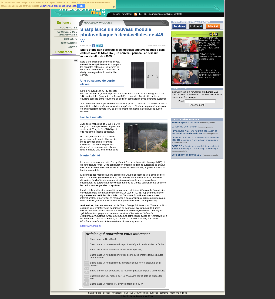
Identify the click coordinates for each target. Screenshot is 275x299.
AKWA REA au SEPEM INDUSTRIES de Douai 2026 (210, 56)
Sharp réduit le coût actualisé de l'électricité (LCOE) (116, 249)
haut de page (94, 292)
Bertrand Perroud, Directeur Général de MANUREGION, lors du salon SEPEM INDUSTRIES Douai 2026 (209, 44)
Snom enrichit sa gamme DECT (187, 155)
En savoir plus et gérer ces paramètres (58, 6)
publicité (167, 14)
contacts (178, 14)
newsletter (127, 14)
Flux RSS (140, 14)
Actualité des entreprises (67, 33)
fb (93, 46)
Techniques (69, 43)
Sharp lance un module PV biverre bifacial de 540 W (116, 283)
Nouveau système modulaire (186, 122)
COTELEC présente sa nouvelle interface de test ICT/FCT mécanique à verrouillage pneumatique (195, 138)
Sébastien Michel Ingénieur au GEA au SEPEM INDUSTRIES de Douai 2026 (210, 74)
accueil (116, 14)
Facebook (179, 26)
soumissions (155, 14)
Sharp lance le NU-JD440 (103, 239)
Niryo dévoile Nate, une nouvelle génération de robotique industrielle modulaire (194, 132)
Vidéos (72, 47)
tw (97, 46)
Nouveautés (68, 27)
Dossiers (70, 38)
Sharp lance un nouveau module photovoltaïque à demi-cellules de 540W (127, 244)
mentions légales (178, 292)
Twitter (196, 26)
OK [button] (81, 6)
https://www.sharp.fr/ (90, 226)
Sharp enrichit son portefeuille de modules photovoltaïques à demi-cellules (127, 270)
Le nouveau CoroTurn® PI (185, 127)
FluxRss (213, 26)
